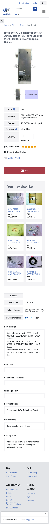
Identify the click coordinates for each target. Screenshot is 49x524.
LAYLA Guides (12, 508)
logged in (30, 520)
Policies (9, 493)
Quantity (11, 137)
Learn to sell (32, 476)
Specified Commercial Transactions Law (13, 502)
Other (14, 25)
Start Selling (32, 473)
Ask (24, 170)
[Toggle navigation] (43, 11)
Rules (8, 497)
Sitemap (30, 501)
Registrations (11, 473)
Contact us (31, 494)
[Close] (45, 513)
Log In (34, 3)
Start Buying (11, 476)
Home (6, 25)
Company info (12, 489)
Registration (24, 3)
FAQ (28, 497)
